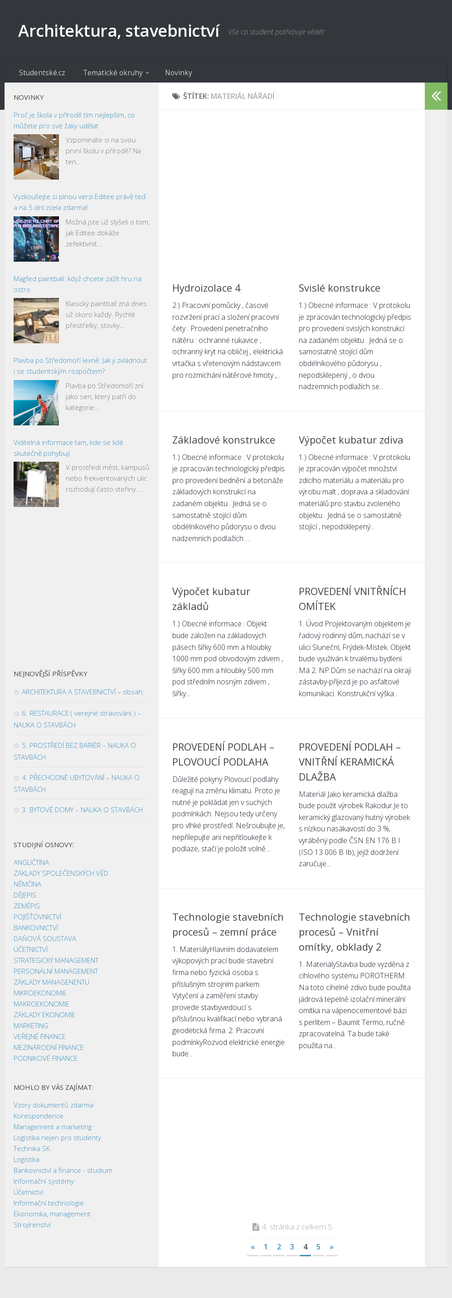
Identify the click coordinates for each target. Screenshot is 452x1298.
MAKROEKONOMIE (41, 1007)
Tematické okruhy (103, 75)
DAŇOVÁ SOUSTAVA (45, 942)
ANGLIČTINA (31, 866)
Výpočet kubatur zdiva (351, 443)
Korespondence (38, 1119)
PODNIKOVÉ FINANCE (46, 1062)
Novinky (162, 75)
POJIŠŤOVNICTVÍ (37, 920)
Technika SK (32, 1152)
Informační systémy (44, 1185)
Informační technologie (49, 1206)
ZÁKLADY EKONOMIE (44, 1018)
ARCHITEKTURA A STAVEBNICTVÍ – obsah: (83, 695)
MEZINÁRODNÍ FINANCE (49, 1051)
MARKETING (31, 1029)
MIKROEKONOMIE (40, 996)
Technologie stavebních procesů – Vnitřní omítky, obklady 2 (354, 935)
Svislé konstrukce (339, 291)
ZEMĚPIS (27, 909)
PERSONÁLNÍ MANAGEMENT (56, 975)
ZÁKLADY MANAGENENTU (51, 986)
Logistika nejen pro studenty (57, 1141)
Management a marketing (53, 1130)
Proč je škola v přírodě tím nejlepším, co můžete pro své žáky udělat (74, 124)
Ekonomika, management (52, 1217)
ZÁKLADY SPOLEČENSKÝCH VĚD (61, 877)
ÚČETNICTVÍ (31, 953)
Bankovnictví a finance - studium (63, 1174)
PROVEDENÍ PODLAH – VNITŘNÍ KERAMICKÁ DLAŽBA (350, 765)
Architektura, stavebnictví (132, 31)
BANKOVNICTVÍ (36, 931)
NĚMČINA (27, 888)
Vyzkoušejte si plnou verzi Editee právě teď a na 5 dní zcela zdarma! (80, 206)
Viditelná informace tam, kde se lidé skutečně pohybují (68, 451)
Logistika (26, 1163)
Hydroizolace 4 (206, 291)
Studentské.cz (40, 75)
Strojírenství (32, 1228)
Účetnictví (28, 1195)
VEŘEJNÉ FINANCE (40, 1040)
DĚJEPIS (25, 898)
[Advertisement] (291, 190)
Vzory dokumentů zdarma (53, 1108)
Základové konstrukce (223, 443)
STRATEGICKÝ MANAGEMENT (56, 964)
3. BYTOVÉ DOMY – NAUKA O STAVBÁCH (82, 813)
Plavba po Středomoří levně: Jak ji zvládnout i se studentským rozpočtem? (80, 370)
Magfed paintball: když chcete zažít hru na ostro (77, 288)
